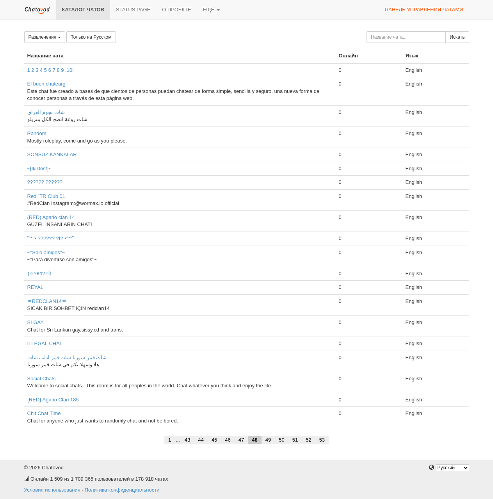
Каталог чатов (83, 9)
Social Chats (41, 378)
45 (214, 440)
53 (322, 440)
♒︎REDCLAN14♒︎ (47, 301)
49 (268, 440)
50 (281, 440)
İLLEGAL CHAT (44, 343)
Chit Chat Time (44, 413)
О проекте (176, 9)
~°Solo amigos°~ (46, 252)
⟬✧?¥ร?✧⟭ (39, 273)
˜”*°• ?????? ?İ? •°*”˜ (50, 238)
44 (200, 440)
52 (308, 440)
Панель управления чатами (424, 9)
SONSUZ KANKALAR (52, 154)
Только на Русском (91, 37)
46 (227, 440)
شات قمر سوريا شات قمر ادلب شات (67, 357)
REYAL (35, 287)
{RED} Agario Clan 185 (53, 400)
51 (295, 440)
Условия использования (52, 490)
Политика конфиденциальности (122, 490)
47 (241, 440)
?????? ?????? (44, 182)
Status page (133, 9)
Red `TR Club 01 (46, 196)
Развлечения (44, 37)
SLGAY (35, 322)
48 (254, 440)
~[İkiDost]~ (39, 168)
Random (36, 133)
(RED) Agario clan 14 (51, 217)
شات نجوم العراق (46, 112)
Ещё (211, 9)
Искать (457, 37)
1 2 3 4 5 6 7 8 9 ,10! (50, 70)
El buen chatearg (46, 84)
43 (187, 440)
